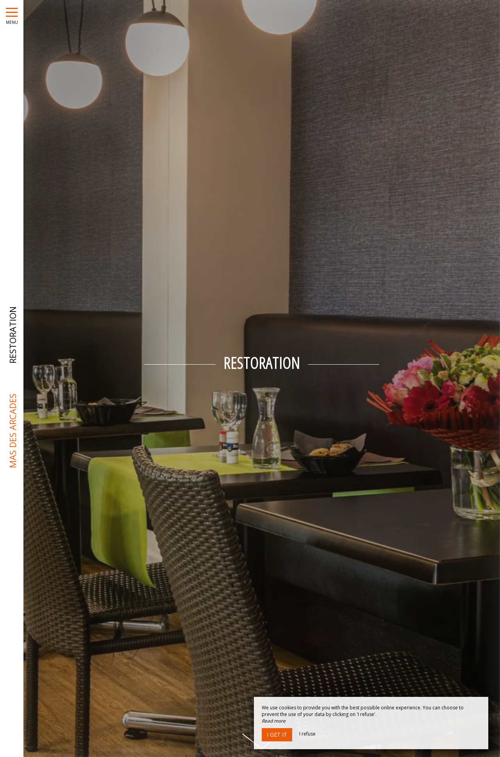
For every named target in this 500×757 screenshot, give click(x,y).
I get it (277, 734)
